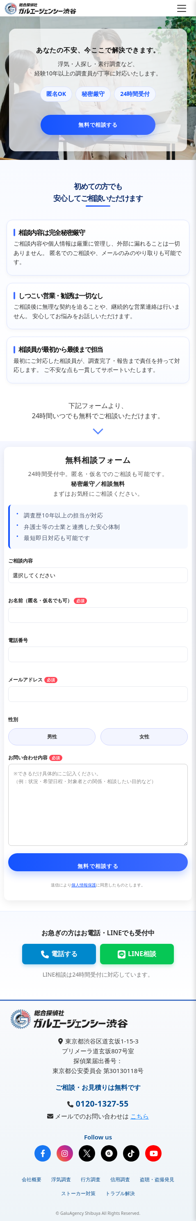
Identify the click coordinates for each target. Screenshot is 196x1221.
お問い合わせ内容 (35, 757)
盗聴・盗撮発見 (157, 1179)
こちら (139, 1116)
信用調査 (120, 1179)
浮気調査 (61, 1179)
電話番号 (18, 640)
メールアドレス (32, 679)
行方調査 (90, 1179)
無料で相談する (97, 124)
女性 (144, 736)
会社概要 (31, 1179)
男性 (52, 736)
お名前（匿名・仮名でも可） (47, 600)
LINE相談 (137, 953)
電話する (59, 953)
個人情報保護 (83, 885)
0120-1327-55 (101, 1103)
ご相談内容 (20, 560)
